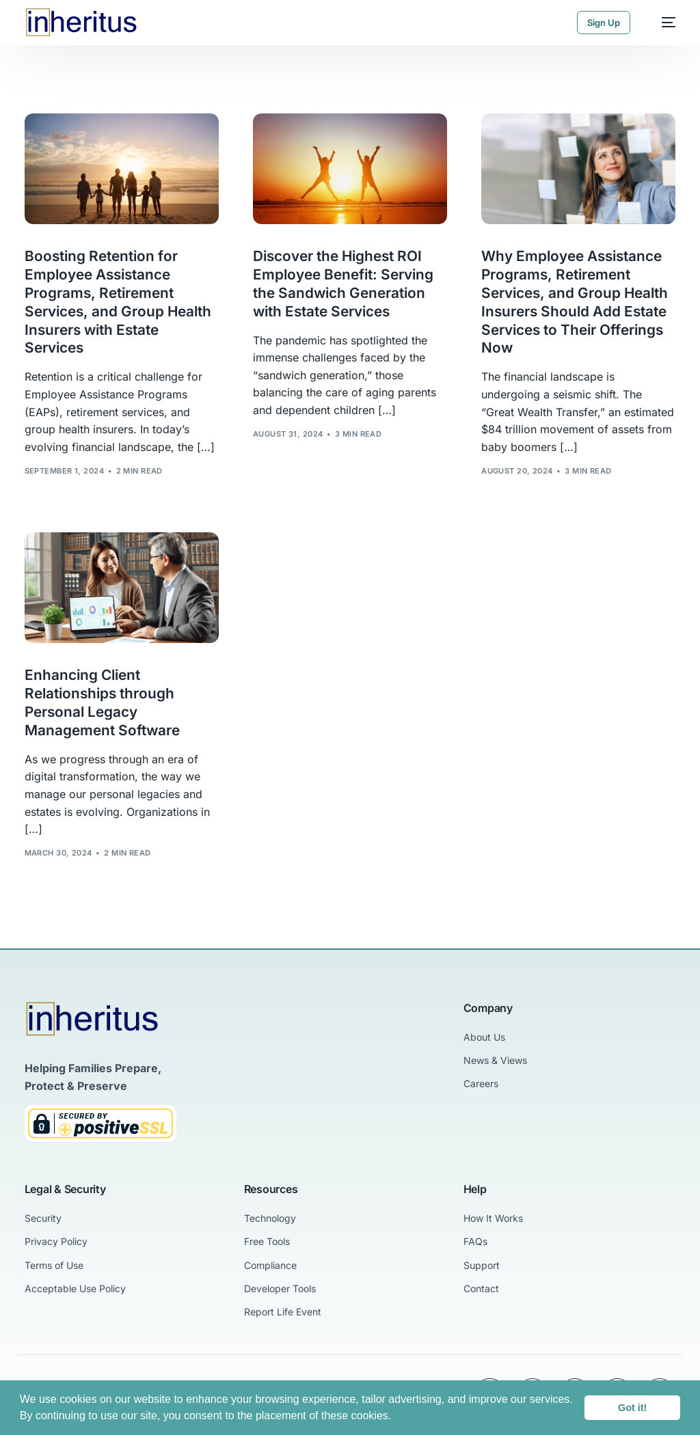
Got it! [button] (632, 1407)
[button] (396, 1417)
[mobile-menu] (661, 22)
